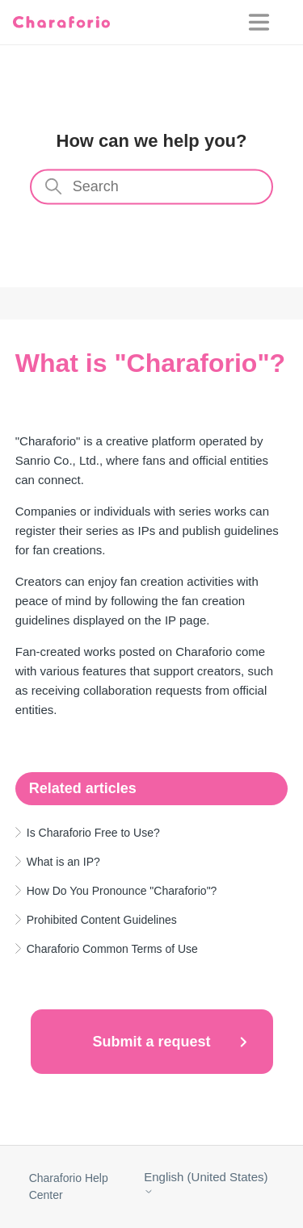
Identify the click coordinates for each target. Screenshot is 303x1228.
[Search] (152, 187)
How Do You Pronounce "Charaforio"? (122, 890)
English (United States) (205, 1183)
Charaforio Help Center (68, 1186)
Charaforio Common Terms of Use (112, 948)
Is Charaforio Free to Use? (93, 832)
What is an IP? (63, 861)
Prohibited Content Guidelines (102, 919)
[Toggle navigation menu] (269, 22)
